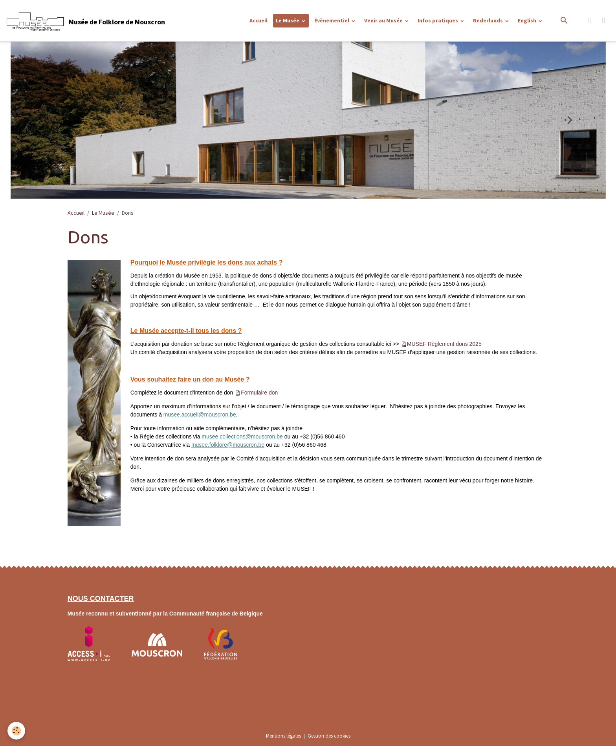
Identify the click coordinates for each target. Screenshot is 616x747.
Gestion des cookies (331, 736)
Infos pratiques (438, 20)
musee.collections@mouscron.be (242, 438)
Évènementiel (332, 20)
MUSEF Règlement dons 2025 (444, 345)
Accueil (258, 20)
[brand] (86, 21)
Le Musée (288, 20)
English (527, 20)
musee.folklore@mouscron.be (227, 446)
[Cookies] (17, 731)
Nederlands (488, 20)
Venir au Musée (384, 20)
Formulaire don (259, 394)
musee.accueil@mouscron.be (199, 416)
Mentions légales (280, 736)
